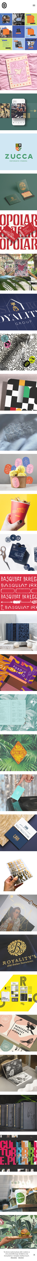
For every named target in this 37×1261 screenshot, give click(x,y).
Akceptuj (14, 1257)
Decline (21, 1257)
